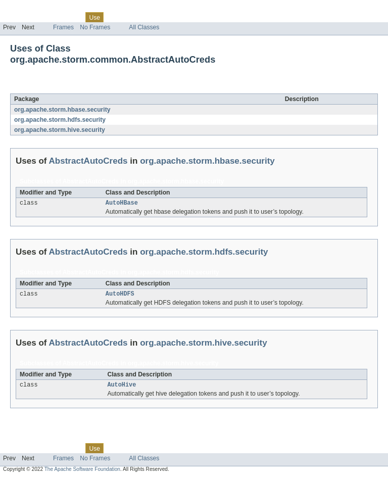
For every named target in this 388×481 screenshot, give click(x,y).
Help (192, 17)
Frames (63, 27)
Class (72, 17)
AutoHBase (122, 204)
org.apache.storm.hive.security (59, 129)
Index (172, 17)
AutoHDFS (120, 296)
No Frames (95, 27)
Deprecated (144, 17)
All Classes (144, 27)
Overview (16, 17)
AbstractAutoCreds (97, 87)
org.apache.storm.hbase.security (62, 109)
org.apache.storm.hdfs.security (60, 119)
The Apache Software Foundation (82, 472)
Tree (115, 17)
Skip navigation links (28, 8)
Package (47, 17)
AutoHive (121, 387)
